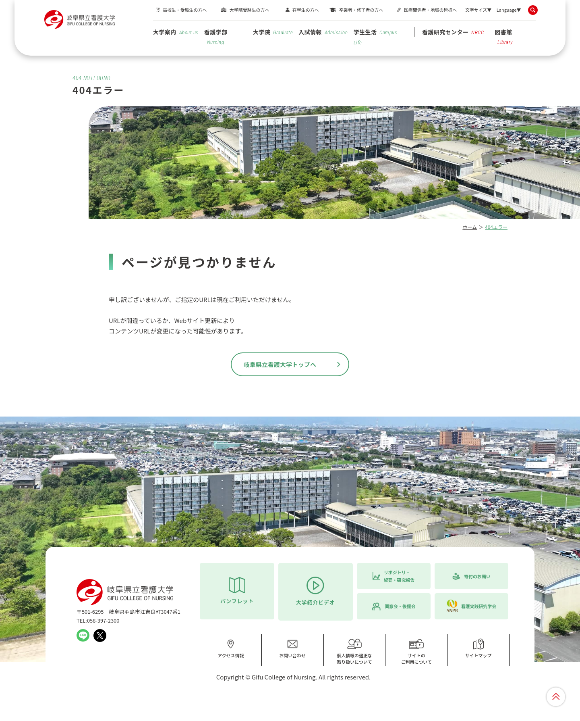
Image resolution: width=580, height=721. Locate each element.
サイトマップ (478, 648)
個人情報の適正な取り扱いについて (354, 651)
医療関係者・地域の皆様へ (430, 9)
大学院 (273, 32)
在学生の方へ (305, 9)
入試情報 (323, 32)
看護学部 (216, 36)
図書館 (504, 36)
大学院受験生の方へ (249, 9)
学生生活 (376, 37)
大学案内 (176, 32)
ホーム (469, 226)
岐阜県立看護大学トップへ (280, 364)
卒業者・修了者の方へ (361, 9)
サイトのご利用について (416, 651)
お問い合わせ (292, 648)
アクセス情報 (231, 648)
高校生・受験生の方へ (185, 9)
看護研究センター (453, 32)
